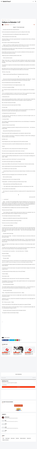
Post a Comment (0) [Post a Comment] (18, 374)
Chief (3, 438)
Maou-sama (13, 438)
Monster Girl (29, 438)
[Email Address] (18, 385)
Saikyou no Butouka (7, 20)
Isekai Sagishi (7, 438)
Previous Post (4, 377)
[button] (1, 1)
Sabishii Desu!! (7, 1)
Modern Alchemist (23, 438)
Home (3, 20)
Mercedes (17, 438)
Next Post (34, 377)
